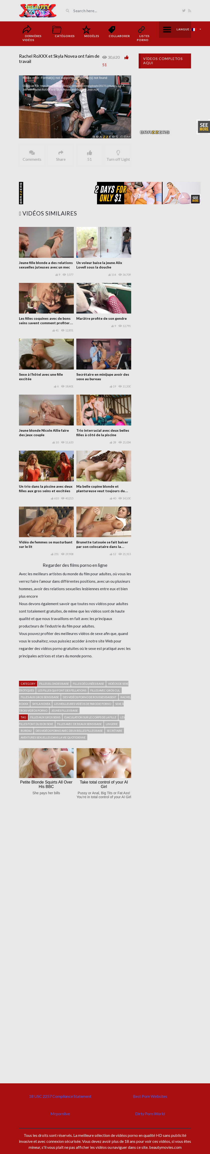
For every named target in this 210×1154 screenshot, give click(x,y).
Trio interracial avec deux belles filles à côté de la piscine (102, 432)
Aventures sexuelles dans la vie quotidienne (53, 737)
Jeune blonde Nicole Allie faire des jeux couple (44, 432)
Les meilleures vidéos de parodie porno (82, 703)
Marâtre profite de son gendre (101, 318)
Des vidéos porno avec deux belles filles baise (69, 730)
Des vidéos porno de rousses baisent (89, 697)
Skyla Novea (41, 703)
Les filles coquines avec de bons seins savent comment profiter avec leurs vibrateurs (45, 322)
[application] (75, 106)
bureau (26, 730)
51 (104, 64)
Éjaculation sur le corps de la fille (90, 717)
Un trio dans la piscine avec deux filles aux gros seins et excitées (46, 488)
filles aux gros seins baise (40, 697)
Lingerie (112, 724)
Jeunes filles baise (64, 710)
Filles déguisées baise (88, 683)
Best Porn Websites (150, 1096)
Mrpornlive (60, 1113)
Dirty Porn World (150, 1113)
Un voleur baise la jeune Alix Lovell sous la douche (99, 265)
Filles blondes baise (54, 683)
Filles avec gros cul (105, 690)
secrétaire (114, 730)
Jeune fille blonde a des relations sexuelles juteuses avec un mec (46, 265)
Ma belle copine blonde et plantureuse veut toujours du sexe (100, 490)
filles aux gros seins (45, 717)
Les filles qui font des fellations (62, 690)
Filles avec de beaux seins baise (79, 724)
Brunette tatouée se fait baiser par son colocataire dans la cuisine (102, 546)
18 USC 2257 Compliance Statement (60, 1096)
